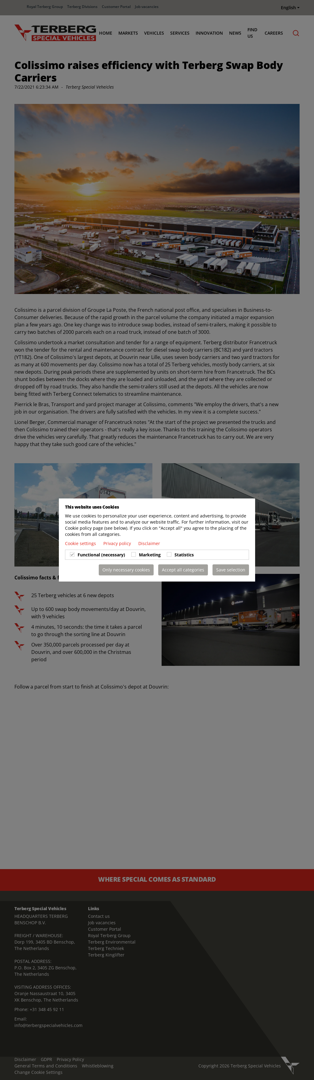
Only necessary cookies (126, 570)
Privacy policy (117, 543)
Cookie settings (81, 543)
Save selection (230, 570)
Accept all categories (183, 570)
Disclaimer (149, 543)
